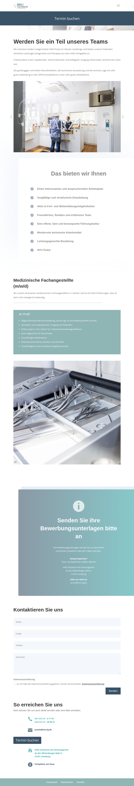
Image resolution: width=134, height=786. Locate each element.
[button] (11, 117)
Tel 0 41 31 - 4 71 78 (44, 718)
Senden (113, 691)
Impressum (52, 782)
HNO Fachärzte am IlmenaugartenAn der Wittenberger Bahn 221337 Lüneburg (52, 753)
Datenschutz (67, 782)
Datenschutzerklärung (93, 684)
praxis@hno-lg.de (85, 582)
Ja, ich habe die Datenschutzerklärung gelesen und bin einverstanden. (59, 684)
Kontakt (80, 782)
